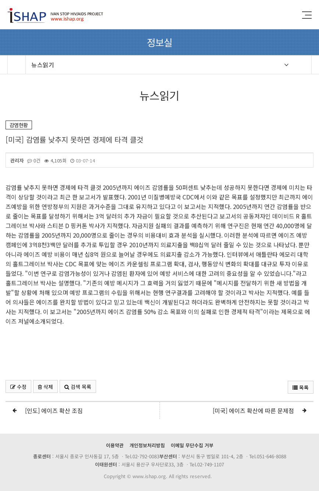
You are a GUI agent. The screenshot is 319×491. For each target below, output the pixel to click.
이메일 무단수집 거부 (192, 445)
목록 (301, 387)
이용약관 (115, 445)
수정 (18, 386)
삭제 (45, 386)
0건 (33, 160)
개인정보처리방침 (147, 445)
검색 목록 (77, 386)
